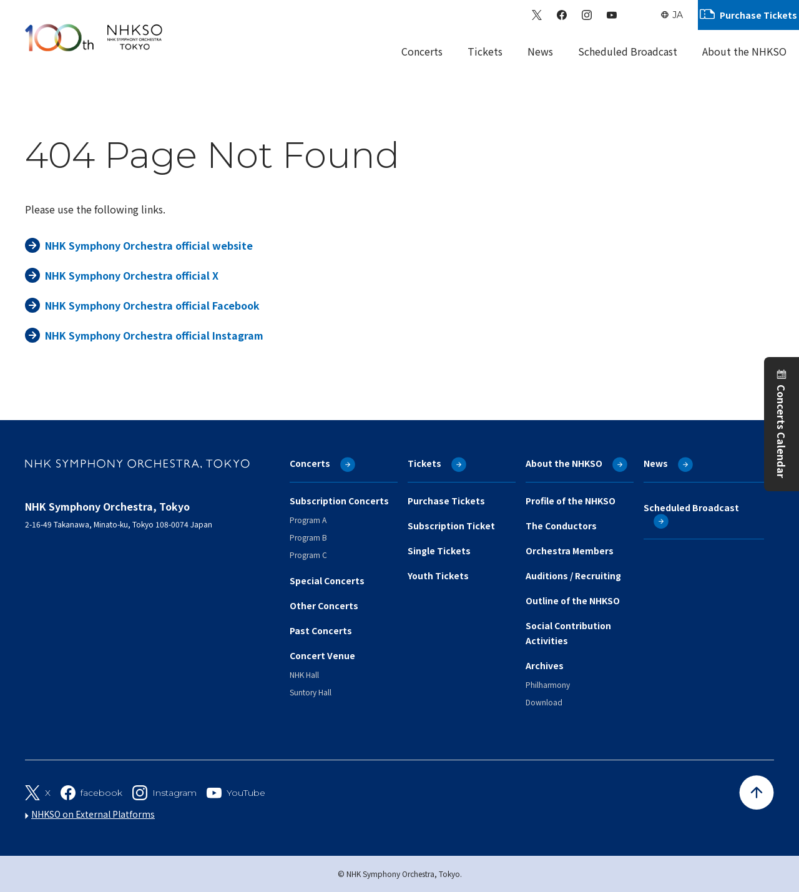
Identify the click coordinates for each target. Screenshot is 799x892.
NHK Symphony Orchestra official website (149, 245)
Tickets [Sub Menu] (485, 51)
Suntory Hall (310, 692)
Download (544, 702)
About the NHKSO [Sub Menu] (744, 51)
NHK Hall (304, 674)
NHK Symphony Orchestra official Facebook (152, 305)
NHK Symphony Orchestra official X (131, 275)
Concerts (310, 463)
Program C (308, 554)
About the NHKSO (564, 463)
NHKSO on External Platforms (93, 814)
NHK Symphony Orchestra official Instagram (154, 335)
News (540, 51)
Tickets (424, 463)
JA (677, 15)
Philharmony (548, 684)
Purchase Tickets (758, 15)
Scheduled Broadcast (627, 51)
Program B (308, 537)
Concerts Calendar (781, 431)
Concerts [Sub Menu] (422, 51)
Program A (308, 519)
